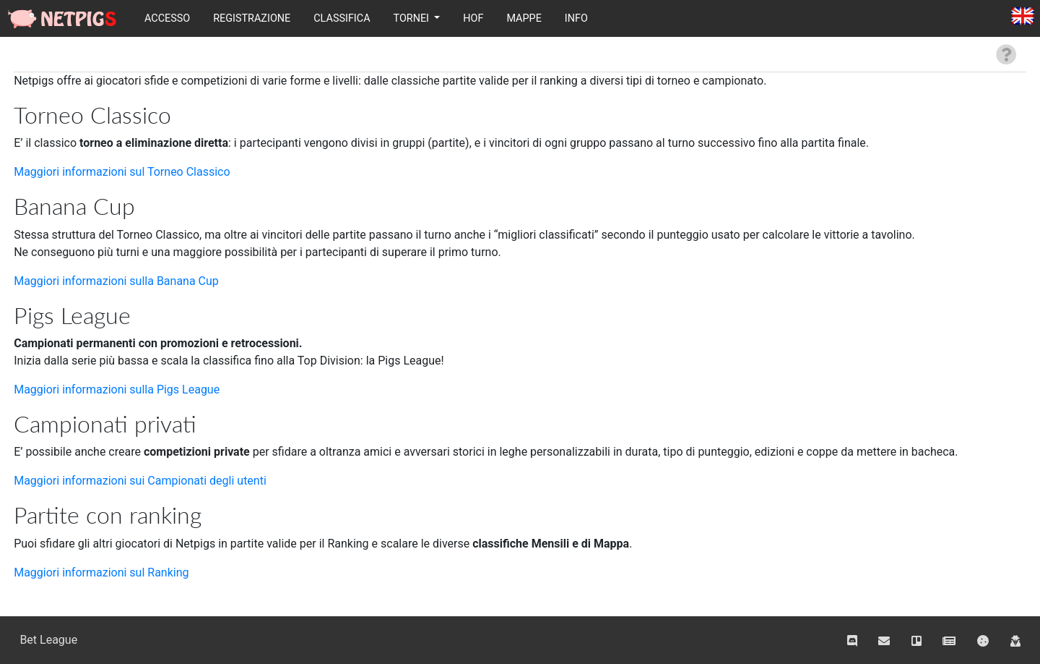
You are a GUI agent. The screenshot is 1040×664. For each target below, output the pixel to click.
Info (576, 18)
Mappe (523, 18)
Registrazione (251, 18)
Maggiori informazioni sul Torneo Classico (122, 172)
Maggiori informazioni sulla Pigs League (117, 389)
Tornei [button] (413, 18)
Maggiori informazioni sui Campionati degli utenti (140, 481)
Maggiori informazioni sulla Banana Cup (116, 281)
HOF (473, 18)
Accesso (167, 18)
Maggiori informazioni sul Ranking (101, 572)
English (1022, 17)
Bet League (48, 640)
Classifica (341, 18)
